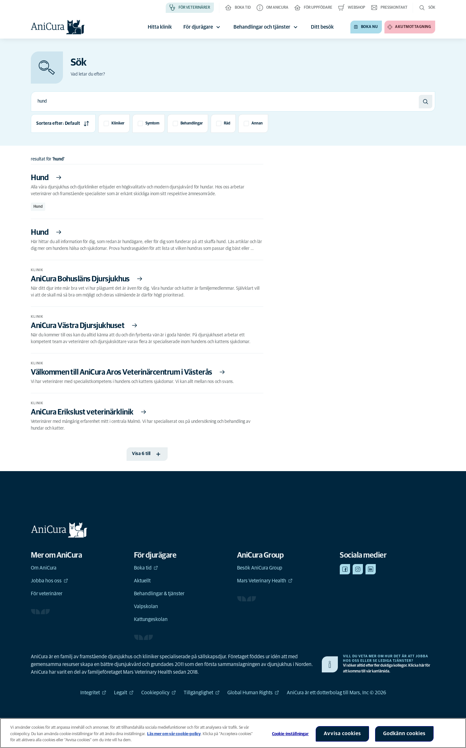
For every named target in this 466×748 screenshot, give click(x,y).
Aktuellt (142, 580)
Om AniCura (44, 567)
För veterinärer (46, 593)
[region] (233, 733)
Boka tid (146, 567)
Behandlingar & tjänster (159, 593)
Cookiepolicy (158, 692)
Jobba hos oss (49, 580)
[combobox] (225, 101)
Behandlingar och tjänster (266, 27)
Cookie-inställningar (290, 734)
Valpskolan (146, 606)
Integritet (93, 692)
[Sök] (425, 101)
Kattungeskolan (151, 619)
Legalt (124, 692)
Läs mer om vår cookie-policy (174, 734)
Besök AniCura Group (259, 567)
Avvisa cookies (342, 733)
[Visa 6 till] (147, 454)
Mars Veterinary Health (265, 580)
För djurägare (202, 27)
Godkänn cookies (404, 733)
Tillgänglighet (202, 692)
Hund (38, 207)
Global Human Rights (253, 692)
